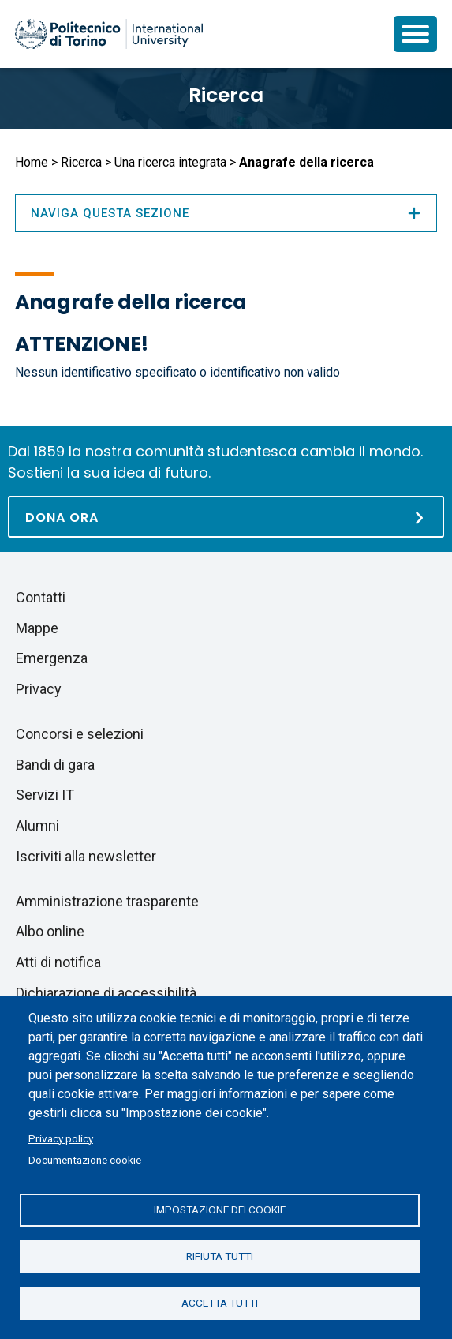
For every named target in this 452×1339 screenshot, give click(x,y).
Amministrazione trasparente (107, 901)
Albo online (50, 931)
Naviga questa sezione (226, 213)
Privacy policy (60, 1138)
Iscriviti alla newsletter (86, 856)
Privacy (39, 689)
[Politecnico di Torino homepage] (109, 34)
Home (31, 162)
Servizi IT (45, 794)
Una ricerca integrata (170, 162)
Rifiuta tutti (219, 1256)
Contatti (40, 597)
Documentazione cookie (84, 1159)
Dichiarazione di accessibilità (106, 993)
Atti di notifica (58, 962)
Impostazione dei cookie (220, 1209)
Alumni (37, 825)
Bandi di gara (55, 764)
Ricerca (226, 95)
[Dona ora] (226, 517)
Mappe (37, 628)
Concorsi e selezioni (80, 734)
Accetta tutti (219, 1302)
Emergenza (52, 658)
